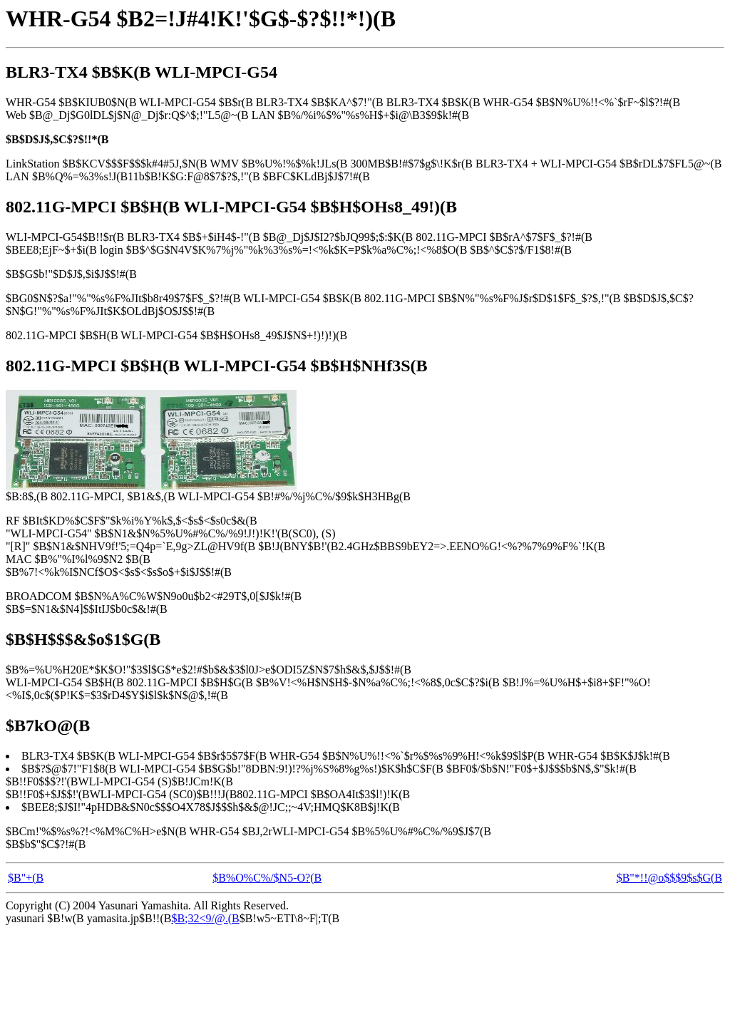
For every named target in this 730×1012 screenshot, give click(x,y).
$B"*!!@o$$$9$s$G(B (669, 878)
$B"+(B (25, 878)
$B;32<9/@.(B (205, 918)
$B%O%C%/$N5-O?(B (267, 878)
